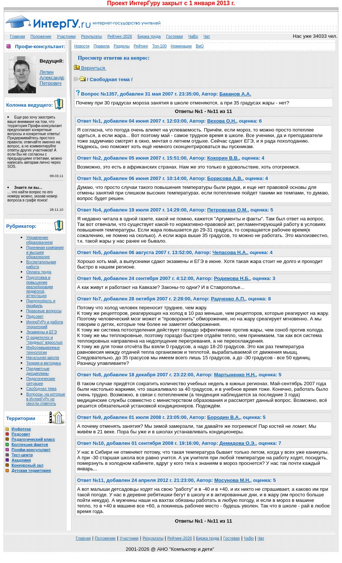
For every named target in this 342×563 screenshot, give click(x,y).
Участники (66, 36)
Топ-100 (159, 46)
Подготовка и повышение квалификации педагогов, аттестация (39, 286)
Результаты (91, 36)
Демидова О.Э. (237, 443)
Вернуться (90, 68)
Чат (207, 36)
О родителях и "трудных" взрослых (44, 339)
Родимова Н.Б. (232, 278)
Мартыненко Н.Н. (235, 374)
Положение (40, 36)
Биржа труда (149, 36)
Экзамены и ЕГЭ (41, 332)
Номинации (181, 46)
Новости (81, 46)
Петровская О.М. (227, 210)
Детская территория (31, 470)
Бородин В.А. (223, 417)
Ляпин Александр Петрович (52, 77)
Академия (21, 460)
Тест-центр (22, 455)
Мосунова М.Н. (232, 480)
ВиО (200, 46)
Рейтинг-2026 (119, 36)
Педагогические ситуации (40, 381)
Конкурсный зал (27, 465)
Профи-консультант (30, 449)
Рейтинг (141, 46)
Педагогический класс (33, 439)
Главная (17, 36)
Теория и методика (43, 363)
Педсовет (35, 316)
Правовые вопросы (43, 311)
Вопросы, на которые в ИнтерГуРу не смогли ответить (45, 399)
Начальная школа (42, 357)
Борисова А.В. (224, 178)
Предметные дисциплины (38, 371)
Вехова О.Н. (222, 121)
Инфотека (21, 429)
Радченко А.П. (228, 299)
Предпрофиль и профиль (41, 303)
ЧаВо (193, 36)
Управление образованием (39, 239)
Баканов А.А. (235, 94)
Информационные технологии (43, 349)
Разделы (122, 46)
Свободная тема (41, 388)
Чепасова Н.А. (229, 252)
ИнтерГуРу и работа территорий (44, 324)
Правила (102, 46)
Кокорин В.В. (223, 158)
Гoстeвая (174, 36)
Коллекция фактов (29, 444)
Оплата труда (38, 272)
